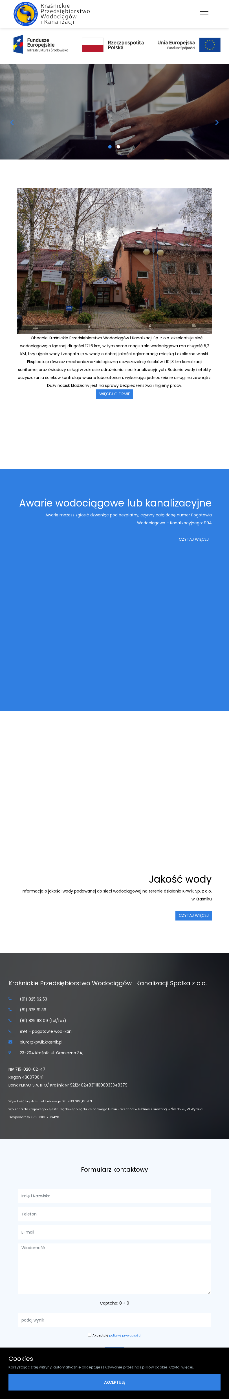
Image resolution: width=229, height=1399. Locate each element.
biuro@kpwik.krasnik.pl (41, 1042)
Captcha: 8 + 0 (114, 1303)
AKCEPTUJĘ (114, 1382)
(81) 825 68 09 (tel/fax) (43, 1020)
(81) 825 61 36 (33, 1010)
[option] (114, 111)
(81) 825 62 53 (33, 999)
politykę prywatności (125, 1335)
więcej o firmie (114, 394)
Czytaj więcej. (181, 1367)
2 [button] (119, 149)
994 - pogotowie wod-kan (46, 1031)
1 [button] (110, 149)
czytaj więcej (194, 539)
